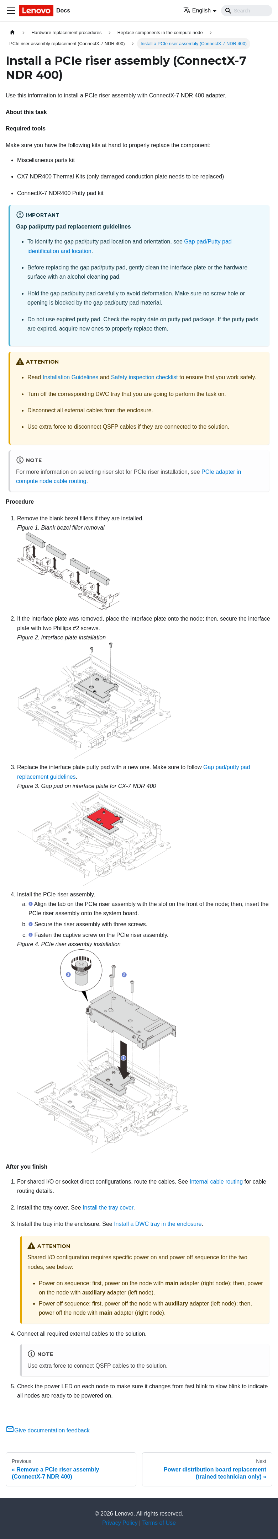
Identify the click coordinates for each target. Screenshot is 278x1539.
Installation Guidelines (71, 377)
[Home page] (12, 32)
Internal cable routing (216, 1182)
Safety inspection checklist (144, 377)
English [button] (197, 10)
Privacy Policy (120, 1523)
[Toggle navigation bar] (11, 10)
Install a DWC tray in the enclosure (157, 1224)
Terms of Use (159, 1523)
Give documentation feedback (48, 1430)
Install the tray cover (108, 1208)
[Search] (246, 10)
